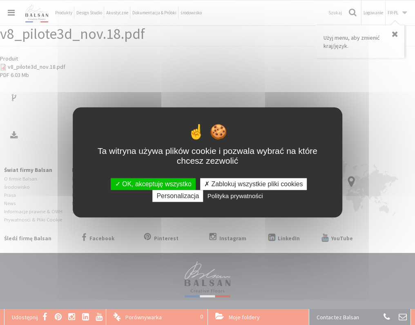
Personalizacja (177, 196)
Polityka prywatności (235, 196)
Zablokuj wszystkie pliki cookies (253, 184)
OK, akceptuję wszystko (153, 184)
